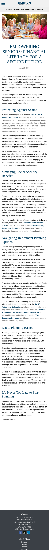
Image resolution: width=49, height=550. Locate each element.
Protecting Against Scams (19, 110)
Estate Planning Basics (17, 327)
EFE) (37, 312)
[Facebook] (20, 532)
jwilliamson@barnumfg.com (24, 529)
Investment (24, 544)
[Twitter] (24, 532)
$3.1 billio (35, 115)
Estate (24, 547)
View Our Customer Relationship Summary (24, 9)
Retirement (24, 542)
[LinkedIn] (28, 532)
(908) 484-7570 (27, 517)
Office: (24, 517)
